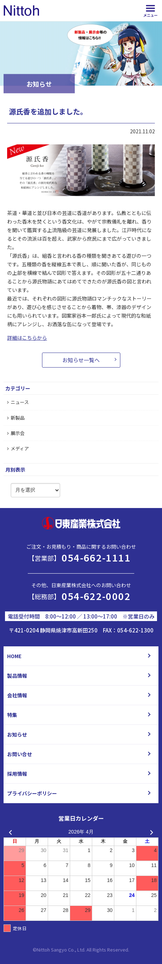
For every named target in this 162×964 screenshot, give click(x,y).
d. (127, 949)
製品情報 (17, 675)
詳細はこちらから (27, 337)
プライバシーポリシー (32, 793)
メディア (18, 448)
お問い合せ (19, 754)
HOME (14, 656)
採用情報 (17, 773)
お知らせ (17, 734)
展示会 (16, 433)
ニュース (18, 402)
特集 (12, 714)
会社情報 (17, 695)
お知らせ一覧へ (81, 360)
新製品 (16, 417)
